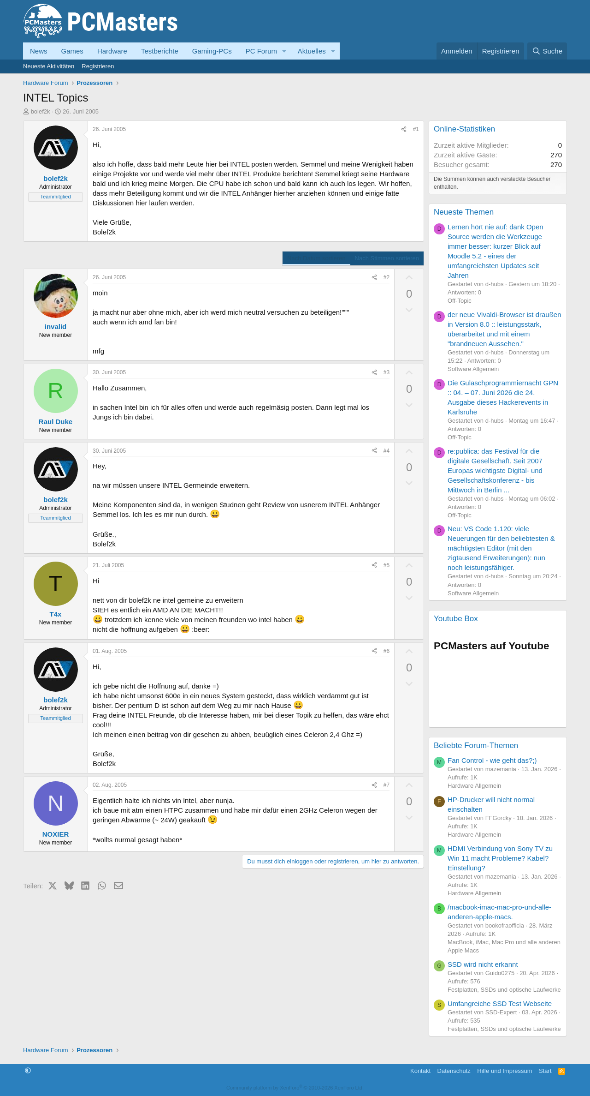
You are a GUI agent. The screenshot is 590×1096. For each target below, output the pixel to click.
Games (72, 51)
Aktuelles (312, 51)
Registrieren (98, 66)
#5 (386, 565)
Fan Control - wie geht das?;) (492, 760)
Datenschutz (454, 1070)
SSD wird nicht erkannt (483, 964)
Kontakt (420, 1070)
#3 (386, 372)
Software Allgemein (473, 368)
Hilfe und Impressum (504, 1070)
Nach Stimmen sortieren (387, 258)
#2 (386, 277)
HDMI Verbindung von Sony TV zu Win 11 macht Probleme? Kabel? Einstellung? (500, 858)
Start (545, 1070)
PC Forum (261, 51)
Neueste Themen (464, 212)
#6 (386, 651)
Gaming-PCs (212, 51)
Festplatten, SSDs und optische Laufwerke (504, 989)
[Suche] (547, 51)
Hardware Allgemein (474, 785)
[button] (284, 51)
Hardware (112, 51)
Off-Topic (460, 300)
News (38, 51)
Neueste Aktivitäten (48, 66)
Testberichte (159, 51)
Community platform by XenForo (295, 1087)
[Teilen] (404, 129)
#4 (386, 451)
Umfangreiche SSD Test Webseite (500, 1003)
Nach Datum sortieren (316, 258)
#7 (386, 785)
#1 (416, 129)
